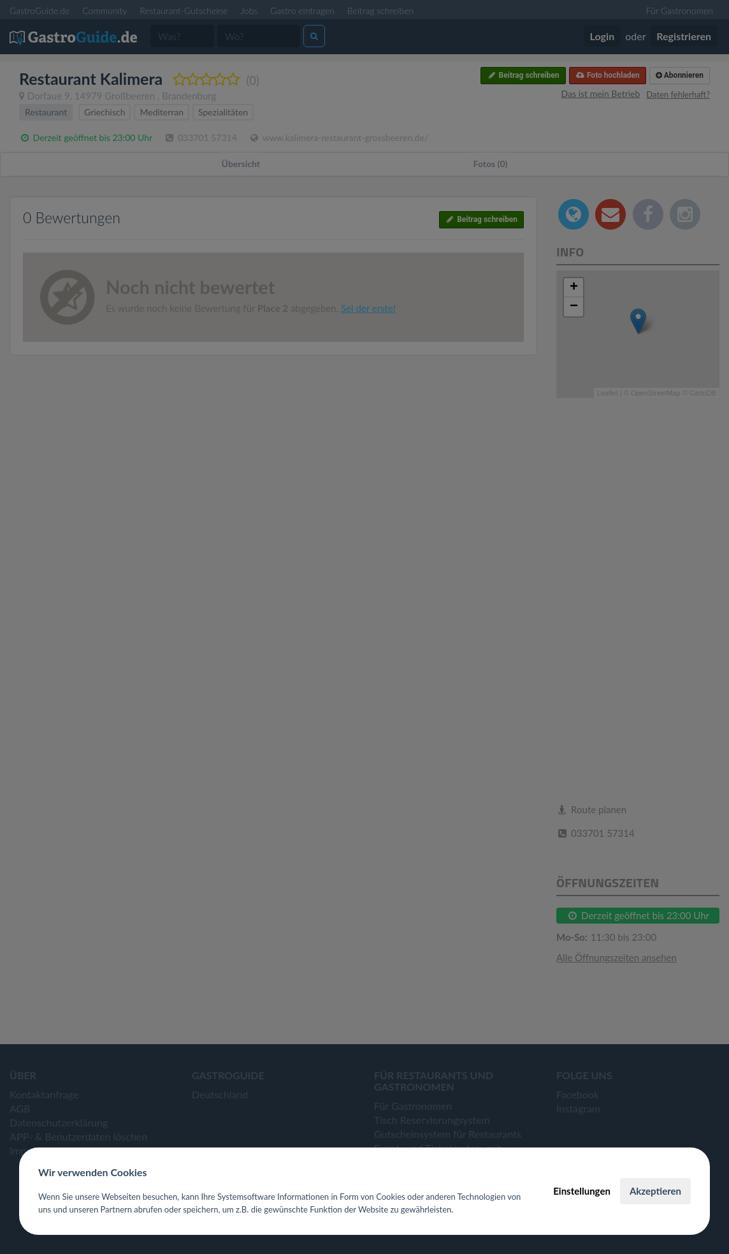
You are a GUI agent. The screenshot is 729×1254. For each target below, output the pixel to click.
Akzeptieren (655, 1191)
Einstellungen (581, 1191)
